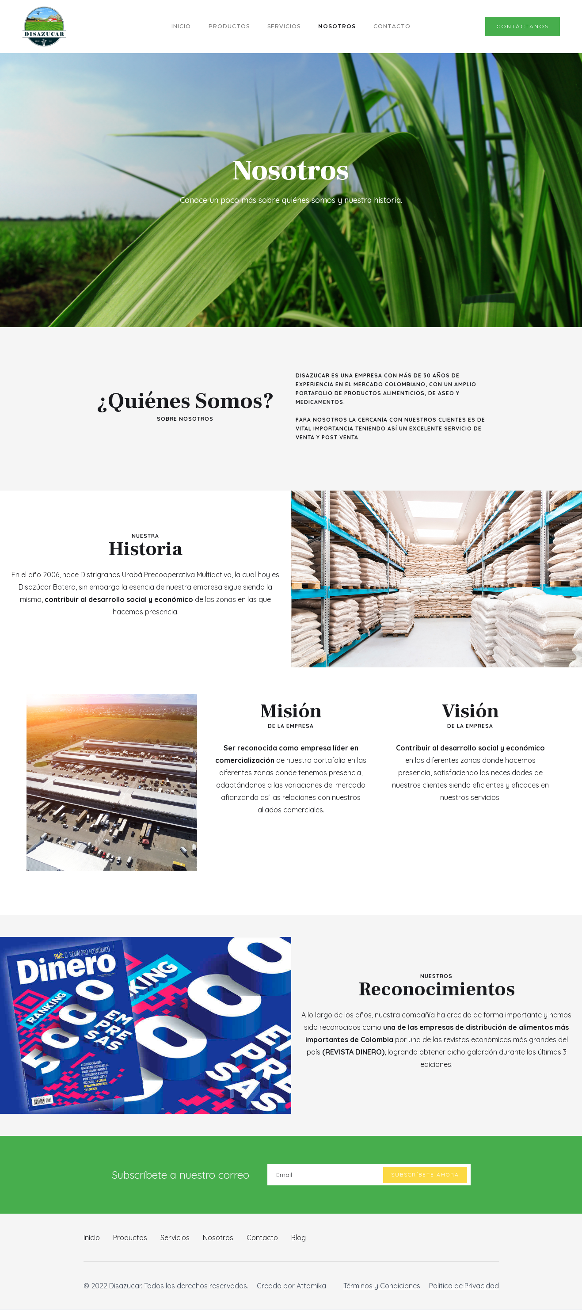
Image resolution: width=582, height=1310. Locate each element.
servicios (284, 26)
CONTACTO (392, 26)
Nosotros (218, 1237)
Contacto (262, 1237)
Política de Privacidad (464, 1285)
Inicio (92, 1237)
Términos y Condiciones (381, 1285)
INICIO (181, 26)
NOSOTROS (337, 26)
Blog (298, 1237)
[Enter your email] (369, 1174)
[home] (44, 26)
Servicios (175, 1237)
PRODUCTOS (229, 26)
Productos (130, 1237)
